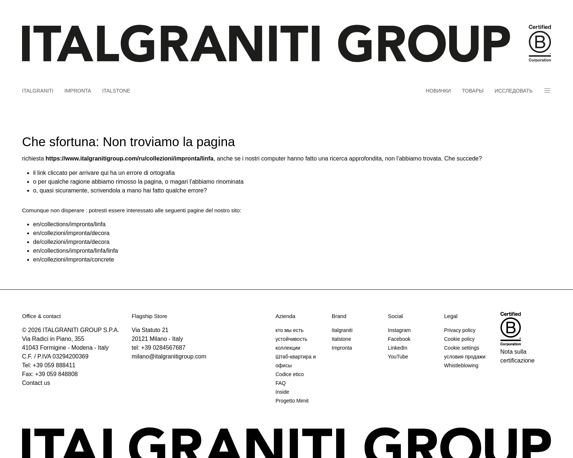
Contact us (36, 383)
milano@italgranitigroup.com (169, 356)
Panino (547, 90)
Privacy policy (460, 330)
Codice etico (289, 374)
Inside (282, 392)
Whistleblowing (461, 365)
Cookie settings (461, 348)
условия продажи (465, 357)
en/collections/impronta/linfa (69, 224)
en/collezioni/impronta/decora (71, 233)
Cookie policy (459, 339)
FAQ (280, 383)
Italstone (116, 91)
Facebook (399, 339)
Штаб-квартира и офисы (295, 361)
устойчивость (291, 339)
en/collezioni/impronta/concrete (73, 259)
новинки (438, 91)
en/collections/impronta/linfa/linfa (75, 251)
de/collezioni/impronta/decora (71, 242)
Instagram (399, 330)
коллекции (287, 348)
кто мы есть (289, 330)
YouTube (398, 357)
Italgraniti (37, 91)
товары (473, 91)
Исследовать (513, 91)
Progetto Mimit (292, 401)
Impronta (77, 91)
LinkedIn (397, 348)
